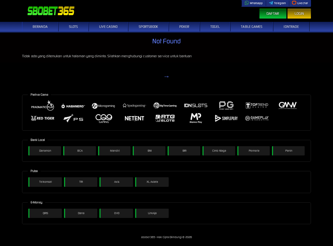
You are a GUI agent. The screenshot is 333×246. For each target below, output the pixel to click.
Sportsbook (148, 27)
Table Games (251, 27)
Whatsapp (253, 3)
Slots (73, 27)
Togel (215, 27)
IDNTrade (291, 27)
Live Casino (108, 27)
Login (299, 13)
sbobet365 (148, 237)
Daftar (273, 13)
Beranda (40, 27)
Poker (184, 27)
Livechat (300, 3)
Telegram (277, 3)
